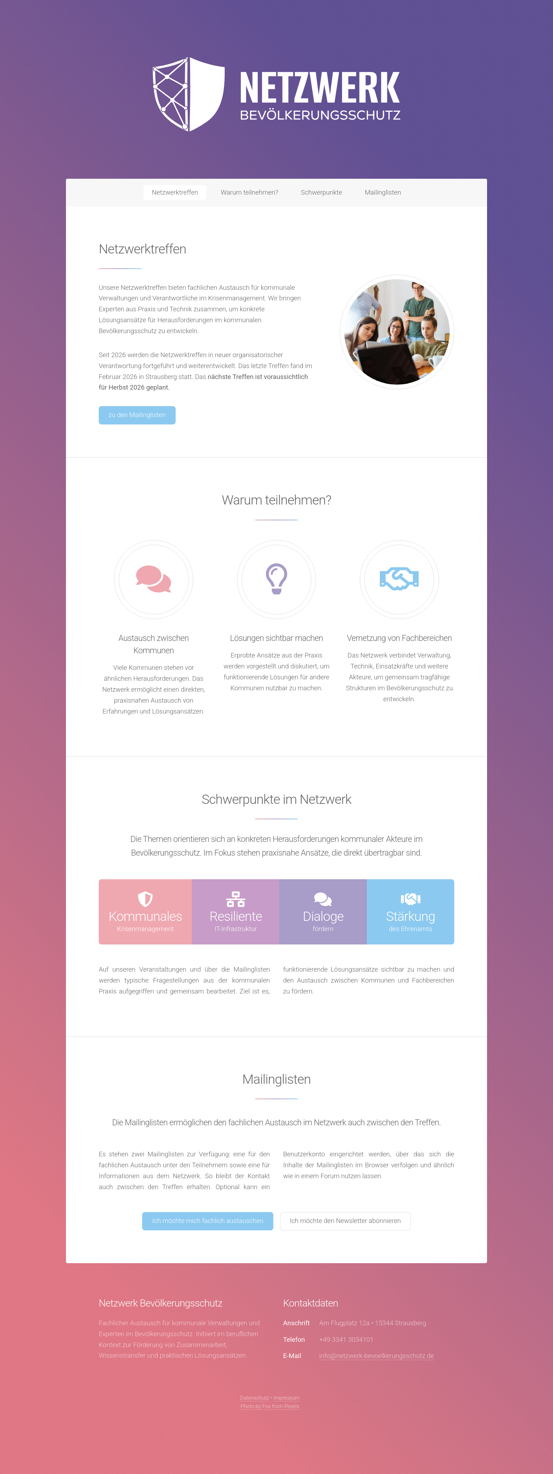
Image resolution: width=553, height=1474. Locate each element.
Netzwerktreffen (175, 192)
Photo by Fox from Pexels (270, 1406)
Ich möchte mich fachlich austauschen (207, 1221)
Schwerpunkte (321, 192)
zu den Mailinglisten (137, 415)
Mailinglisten (383, 192)
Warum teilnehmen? (249, 192)
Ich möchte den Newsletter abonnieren (345, 1221)
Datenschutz (254, 1398)
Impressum (286, 1398)
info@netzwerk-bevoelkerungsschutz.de (376, 1356)
